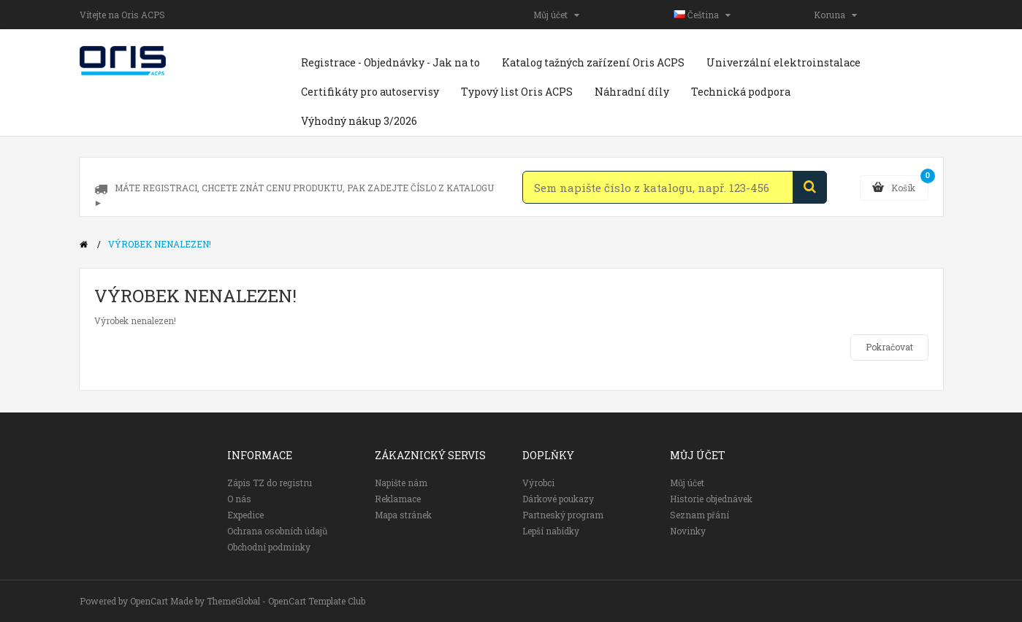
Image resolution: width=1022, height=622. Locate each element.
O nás (239, 498)
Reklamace (398, 498)
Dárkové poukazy (558, 498)
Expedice (245, 515)
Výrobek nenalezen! (159, 244)
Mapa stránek (403, 515)
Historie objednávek (711, 498)
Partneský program (562, 515)
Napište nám (401, 482)
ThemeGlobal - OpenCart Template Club (286, 601)
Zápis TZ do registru (269, 482)
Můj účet (556, 14)
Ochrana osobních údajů (277, 531)
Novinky (688, 531)
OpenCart (149, 601)
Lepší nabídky (550, 531)
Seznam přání (699, 515)
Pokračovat (889, 347)
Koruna (835, 14)
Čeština (702, 14)
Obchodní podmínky (268, 547)
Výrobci (538, 482)
